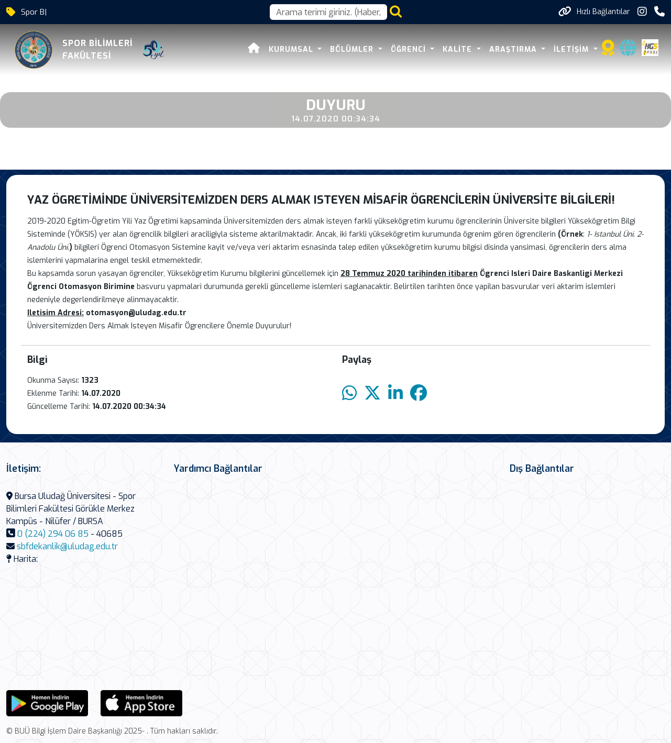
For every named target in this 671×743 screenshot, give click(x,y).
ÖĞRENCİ (409, 49)
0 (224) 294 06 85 (53, 533)
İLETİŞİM (572, 49)
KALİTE (459, 49)
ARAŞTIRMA (514, 49)
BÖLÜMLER (353, 49)
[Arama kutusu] (328, 12)
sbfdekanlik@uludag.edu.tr (67, 546)
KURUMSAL (292, 49)
